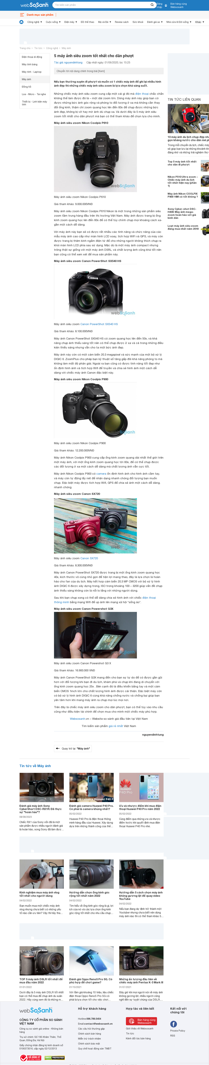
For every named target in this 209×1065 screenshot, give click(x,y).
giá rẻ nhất (116, 726)
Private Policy (177, 1030)
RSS (172, 1035)
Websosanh (77, 718)
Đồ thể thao (87, 22)
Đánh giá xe (153, 22)
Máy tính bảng (29, 64)
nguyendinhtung (153, 734)
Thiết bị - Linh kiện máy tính (34, 103)
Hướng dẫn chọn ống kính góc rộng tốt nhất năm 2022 (89, 894)
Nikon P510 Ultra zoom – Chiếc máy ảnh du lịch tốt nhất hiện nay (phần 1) (183, 181)
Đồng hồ (26, 86)
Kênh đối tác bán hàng (138, 1038)
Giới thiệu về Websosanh (139, 1028)
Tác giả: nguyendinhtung (68, 62)
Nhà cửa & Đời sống (177, 22)
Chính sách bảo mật (89, 1043)
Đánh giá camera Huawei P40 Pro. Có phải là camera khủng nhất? (91, 807)
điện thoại (142, 93)
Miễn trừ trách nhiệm (89, 1038)
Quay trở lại (76, 748)
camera (101, 473)
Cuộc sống (52, 22)
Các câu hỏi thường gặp (91, 1028)
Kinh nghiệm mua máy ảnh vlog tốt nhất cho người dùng (39, 894)
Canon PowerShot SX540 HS (99, 324)
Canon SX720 (89, 558)
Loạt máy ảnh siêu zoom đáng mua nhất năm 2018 (183, 227)
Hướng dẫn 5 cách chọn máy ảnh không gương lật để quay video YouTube (141, 895)
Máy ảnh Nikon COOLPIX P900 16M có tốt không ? (183, 195)
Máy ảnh (66, 48)
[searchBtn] (152, 5)
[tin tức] (21, 22)
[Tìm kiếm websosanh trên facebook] (173, 1024)
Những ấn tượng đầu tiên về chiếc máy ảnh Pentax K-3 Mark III (141, 981)
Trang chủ (24, 48)
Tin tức (38, 48)
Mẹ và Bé (103, 22)
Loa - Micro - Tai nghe (34, 94)
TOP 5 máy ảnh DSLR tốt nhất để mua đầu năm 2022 (41, 981)
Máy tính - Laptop (32, 72)
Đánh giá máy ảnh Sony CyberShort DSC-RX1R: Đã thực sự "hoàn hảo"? (40, 809)
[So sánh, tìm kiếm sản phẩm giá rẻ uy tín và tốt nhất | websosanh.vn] (34, 5)
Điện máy (69, 22)
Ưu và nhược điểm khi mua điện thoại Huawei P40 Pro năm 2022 (140, 807)
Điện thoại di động (32, 57)
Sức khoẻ (138, 22)
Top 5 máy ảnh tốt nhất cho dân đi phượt (182, 163)
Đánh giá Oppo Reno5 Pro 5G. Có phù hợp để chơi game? (90, 981)
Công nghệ (33, 22)
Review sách (122, 22)
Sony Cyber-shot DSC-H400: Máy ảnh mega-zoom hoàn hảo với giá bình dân (182, 213)
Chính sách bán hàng (89, 1033)
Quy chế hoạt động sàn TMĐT (94, 1048)
